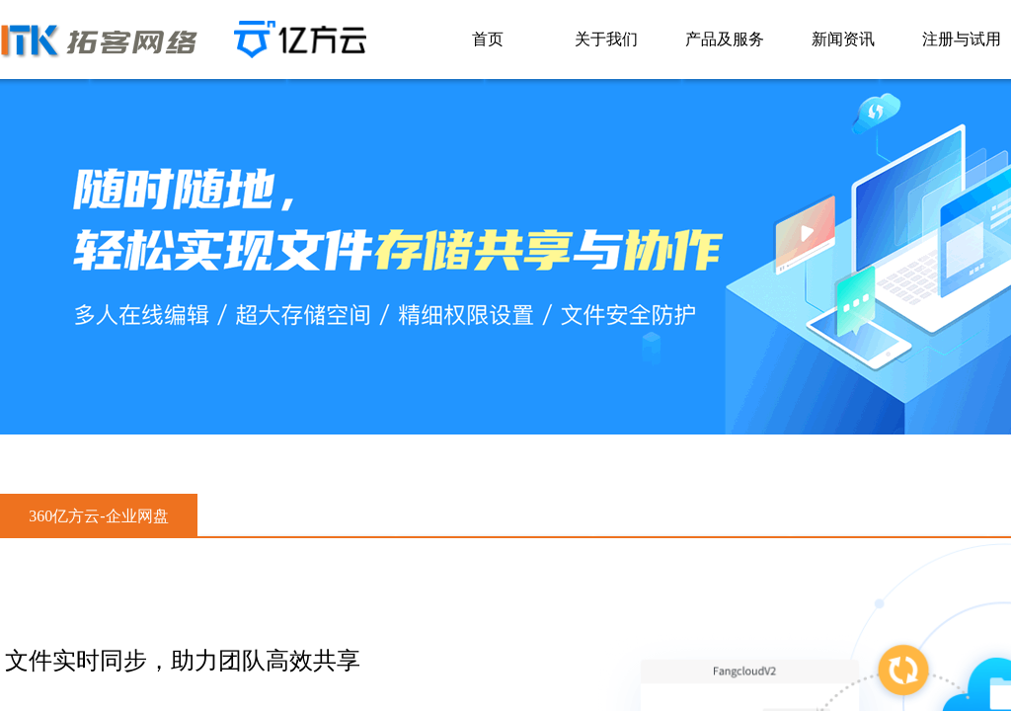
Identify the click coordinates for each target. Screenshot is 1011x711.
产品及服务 (724, 39)
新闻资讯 (843, 39)
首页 (488, 39)
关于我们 (606, 39)
